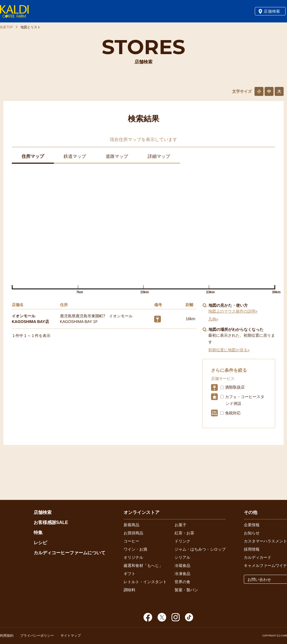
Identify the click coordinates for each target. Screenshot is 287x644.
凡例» (213, 319)
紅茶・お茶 (184, 533)
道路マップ (117, 156)
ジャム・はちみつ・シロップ (200, 549)
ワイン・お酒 (135, 549)
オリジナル (133, 557)
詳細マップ (159, 156)
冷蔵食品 (182, 565)
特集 (38, 532)
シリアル (182, 557)
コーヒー (131, 541)
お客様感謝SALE (51, 522)
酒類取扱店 (235, 387)
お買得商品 (133, 533)
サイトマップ (71, 636)
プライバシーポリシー (37, 636)
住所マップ (33, 156)
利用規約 (6, 636)
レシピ (40, 542)
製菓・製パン (186, 590)
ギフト (129, 573)
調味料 (129, 590)
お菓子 (180, 525)
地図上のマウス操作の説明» (233, 311)
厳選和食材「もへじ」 (143, 565)
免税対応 (233, 413)
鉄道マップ (75, 156)
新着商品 (131, 525)
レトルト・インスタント (145, 582)
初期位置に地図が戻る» (229, 350)
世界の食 (182, 582)
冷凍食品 (182, 573)
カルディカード (257, 557)
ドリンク (182, 541)
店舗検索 (272, 11)
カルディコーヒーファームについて (69, 552)
